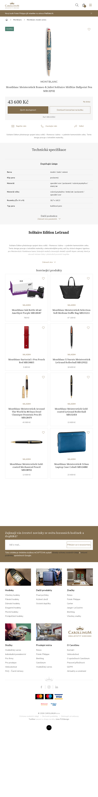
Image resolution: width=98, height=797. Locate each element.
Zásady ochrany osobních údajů (65, 552)
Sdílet (81, 126)
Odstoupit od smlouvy (70, 716)
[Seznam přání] (43, 278)
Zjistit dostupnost (28, 110)
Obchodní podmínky (50, 716)
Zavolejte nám (51, 126)
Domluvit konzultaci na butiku (70, 110)
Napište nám (21, 126)
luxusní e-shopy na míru (45, 719)
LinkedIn (56, 687)
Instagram (49, 687)
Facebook (41, 687)
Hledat (77, 5)
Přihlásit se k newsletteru (79, 544)
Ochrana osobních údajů (29, 716)
